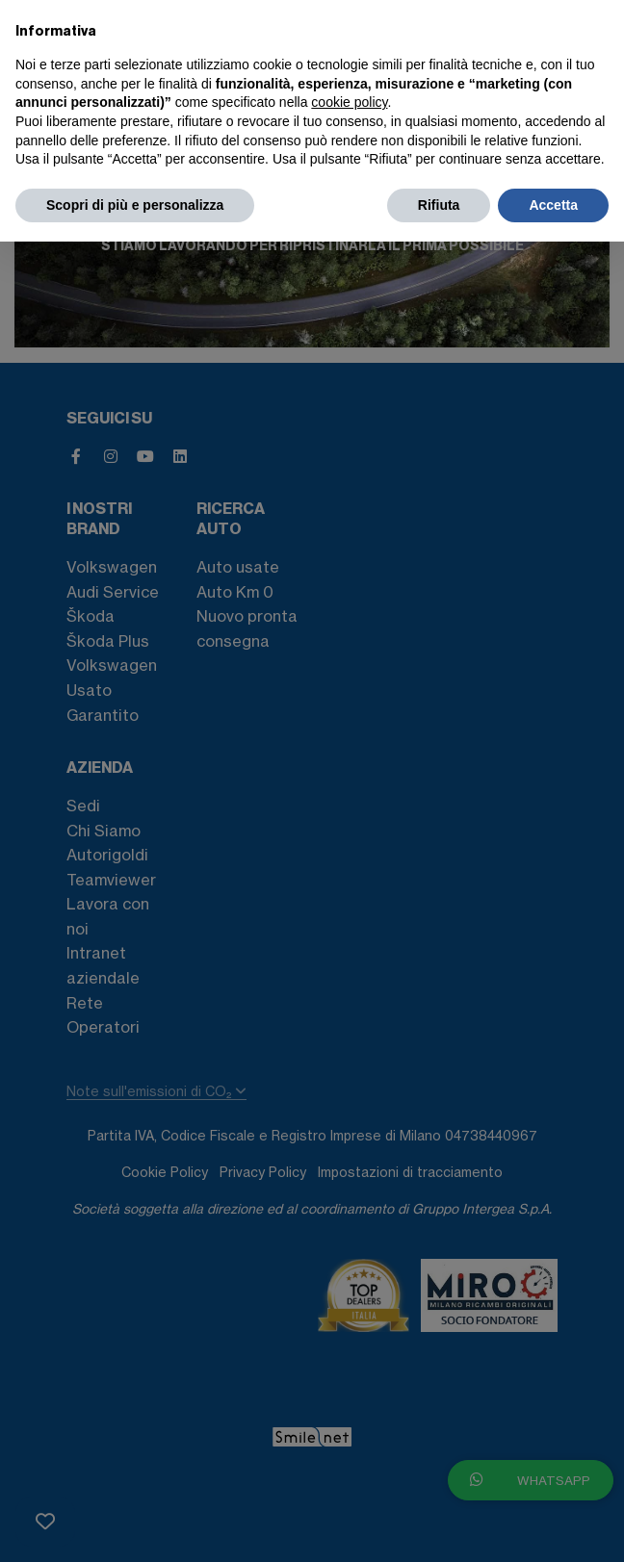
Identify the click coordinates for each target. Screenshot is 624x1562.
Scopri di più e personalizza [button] (134, 205)
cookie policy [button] (349, 102)
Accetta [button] (553, 205)
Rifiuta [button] (439, 205)
